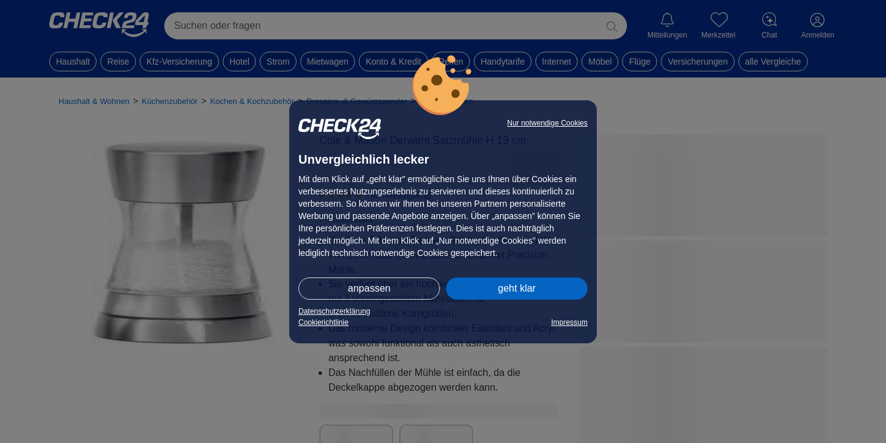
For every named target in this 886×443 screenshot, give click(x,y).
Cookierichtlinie (323, 322)
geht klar (516, 288)
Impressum (569, 322)
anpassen (369, 288)
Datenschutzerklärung (334, 311)
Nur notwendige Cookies (547, 123)
